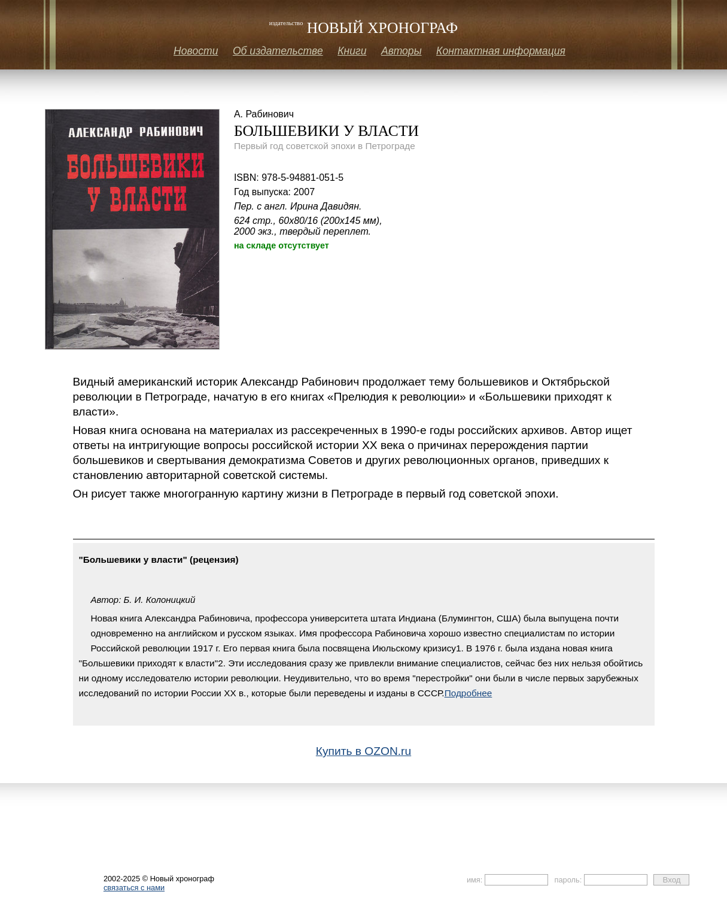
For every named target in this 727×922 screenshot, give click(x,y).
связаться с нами (134, 887)
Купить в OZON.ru (363, 751)
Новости (196, 51)
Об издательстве (278, 51)
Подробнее (468, 693)
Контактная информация (500, 51)
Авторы (401, 51)
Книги (351, 51)
